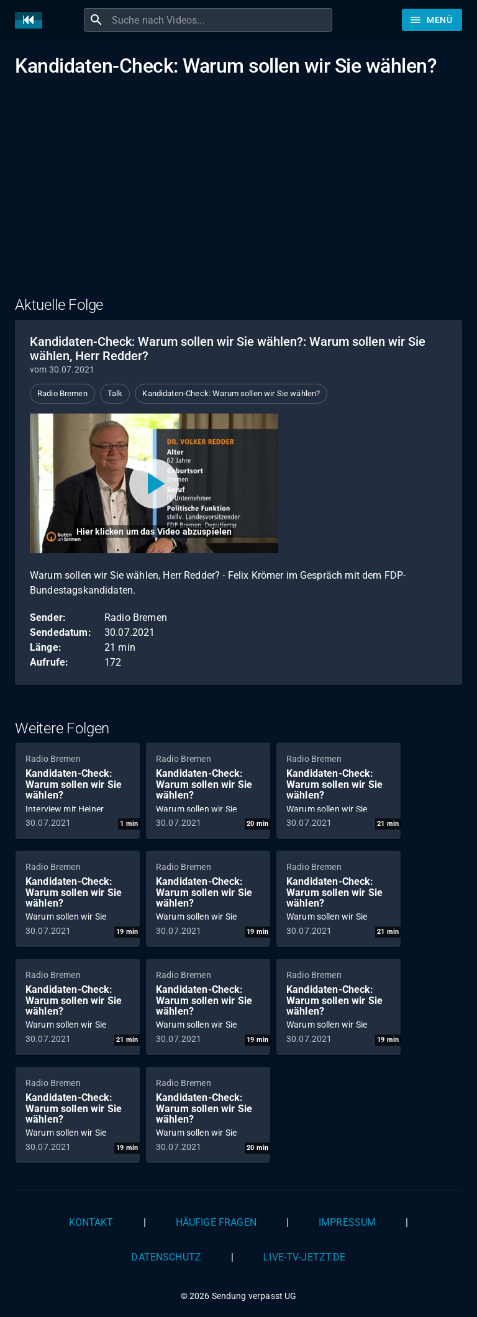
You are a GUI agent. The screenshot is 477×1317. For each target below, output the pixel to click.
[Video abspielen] (154, 483)
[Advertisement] (238, 194)
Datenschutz (166, 1257)
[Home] (31, 20)
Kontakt (91, 1222)
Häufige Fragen (216, 1222)
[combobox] (220, 20)
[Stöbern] (432, 20)
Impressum (347, 1222)
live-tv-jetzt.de (304, 1257)
